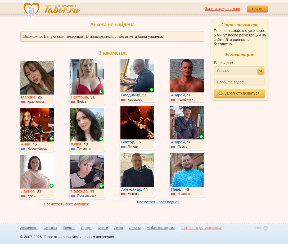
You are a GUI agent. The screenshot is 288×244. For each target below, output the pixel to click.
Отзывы (135, 228)
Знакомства (29, 228)
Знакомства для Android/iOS (201, 228)
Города (86, 228)
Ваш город (223, 62)
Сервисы (50, 228)
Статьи (103, 228)
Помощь (69, 228)
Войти (257, 9)
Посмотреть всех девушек (66, 204)
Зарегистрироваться (222, 9)
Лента (118, 228)
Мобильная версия (161, 228)
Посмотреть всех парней (158, 202)
